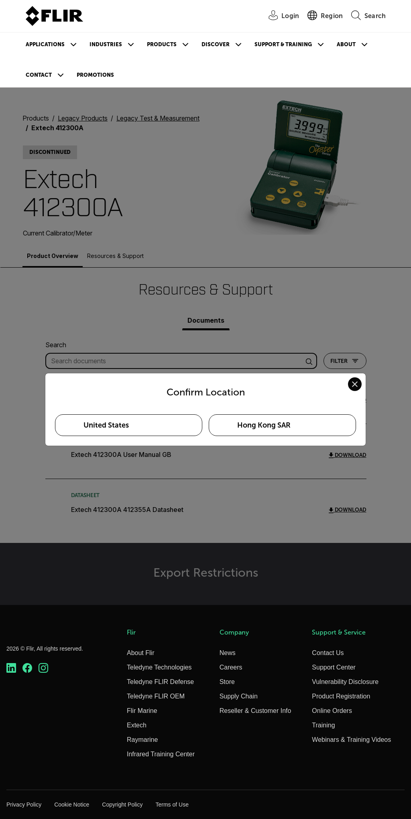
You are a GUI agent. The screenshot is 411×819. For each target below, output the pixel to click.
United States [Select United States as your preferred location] (106, 425)
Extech (136, 725)
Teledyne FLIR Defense (160, 681)
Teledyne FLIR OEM (156, 696)
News (228, 652)
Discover (215, 44)
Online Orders (332, 710)
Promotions (95, 75)
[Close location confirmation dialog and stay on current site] (355, 384)
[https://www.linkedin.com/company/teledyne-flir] (11, 668)
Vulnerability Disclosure (345, 681)
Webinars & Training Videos (351, 739)
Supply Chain (239, 696)
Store (227, 681)
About (346, 44)
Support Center (334, 667)
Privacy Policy (23, 804)
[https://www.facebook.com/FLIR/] (27, 668)
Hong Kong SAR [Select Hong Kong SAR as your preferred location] (264, 425)
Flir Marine (142, 710)
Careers (231, 667)
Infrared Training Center (161, 754)
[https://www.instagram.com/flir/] (43, 668)
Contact (39, 75)
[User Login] (279, 16)
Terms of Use (171, 804)
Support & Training (283, 44)
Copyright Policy (122, 804)
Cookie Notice (71, 804)
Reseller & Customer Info (255, 710)
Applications (45, 44)
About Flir (140, 652)
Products (162, 44)
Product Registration (341, 696)
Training (323, 725)
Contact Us (328, 652)
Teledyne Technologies (159, 667)
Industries (106, 44)
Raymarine (142, 739)
